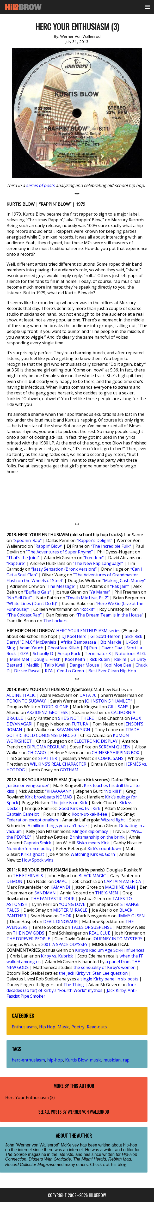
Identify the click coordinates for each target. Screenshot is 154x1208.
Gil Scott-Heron (105, 636)
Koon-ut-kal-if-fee (89, 814)
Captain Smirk (37, 843)
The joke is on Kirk (69, 803)
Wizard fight (113, 820)
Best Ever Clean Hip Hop (112, 671)
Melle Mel (19, 659)
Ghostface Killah (63, 648)
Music (63, 1027)
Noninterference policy (29, 848)
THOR (65, 916)
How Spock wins (37, 860)
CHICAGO (37, 752)
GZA (24, 653)
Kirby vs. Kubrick (57, 956)
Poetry (77, 1027)
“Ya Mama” (99, 592)
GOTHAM (69, 770)
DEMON (14, 881)
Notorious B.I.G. (130, 653)
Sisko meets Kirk (93, 843)
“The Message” (61, 586)
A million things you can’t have (57, 825)
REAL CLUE (99, 933)
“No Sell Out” (19, 598)
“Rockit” (87, 609)
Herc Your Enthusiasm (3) (30, 1097)
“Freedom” (93, 557)
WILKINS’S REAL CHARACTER (58, 764)
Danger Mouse (84, 665)
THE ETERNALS (28, 875)
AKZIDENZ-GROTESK (47, 712)
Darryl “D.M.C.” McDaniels (31, 642)
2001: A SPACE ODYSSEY (64, 944)
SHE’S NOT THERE (76, 718)
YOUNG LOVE (72, 904)
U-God (132, 642)
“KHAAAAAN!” (58, 791)
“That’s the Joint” (23, 557)
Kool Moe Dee (117, 665)
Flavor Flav (111, 648)
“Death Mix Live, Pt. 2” (87, 598)
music (95, 1060)
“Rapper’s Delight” (94, 540)
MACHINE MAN (120, 887)
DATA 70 (87, 695)
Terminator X (98, 653)
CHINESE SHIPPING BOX (115, 752)
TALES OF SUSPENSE (91, 927)
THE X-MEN (106, 893)
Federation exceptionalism (32, 820)
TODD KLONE (54, 707)
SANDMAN (45, 893)
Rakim (120, 659)
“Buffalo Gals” (37, 592)
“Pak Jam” (119, 586)
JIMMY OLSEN (131, 916)
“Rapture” (16, 563)
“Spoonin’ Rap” (27, 540)
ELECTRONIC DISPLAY (96, 741)
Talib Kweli (54, 665)
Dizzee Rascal (27, 671)
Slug (11, 648)
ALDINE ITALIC (21, 695)
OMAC (61, 881)
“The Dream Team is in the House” (109, 615)
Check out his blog (108, 1164)
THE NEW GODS (28, 933)
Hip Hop (47, 1027)
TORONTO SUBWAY (26, 701)
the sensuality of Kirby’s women (104, 967)
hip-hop (55, 1060)
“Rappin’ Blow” (48, 546)
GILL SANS (118, 707)
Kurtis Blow (76, 1060)
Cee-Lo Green (70, 671)
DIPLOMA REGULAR (46, 747)
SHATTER (47, 758)
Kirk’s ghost (32, 854)
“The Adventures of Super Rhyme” (59, 552)
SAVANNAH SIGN (73, 730)
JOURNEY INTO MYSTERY (117, 939)
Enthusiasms (24, 1027)
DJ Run (90, 648)
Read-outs (97, 1027)
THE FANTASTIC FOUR (52, 898)
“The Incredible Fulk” (111, 546)
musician (112, 1060)
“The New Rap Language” (98, 563)
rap (126, 1060)
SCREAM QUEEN (115, 747)
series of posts (40, 185)
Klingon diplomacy (90, 831)
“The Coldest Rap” (24, 615)
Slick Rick (133, 636)
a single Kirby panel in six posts (107, 979)
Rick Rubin (99, 659)
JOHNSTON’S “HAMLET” (108, 701)
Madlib (33, 665)
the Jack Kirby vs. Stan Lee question (93, 973)
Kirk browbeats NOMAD (48, 797)
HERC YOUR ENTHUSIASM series (88, 630)
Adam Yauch (31, 648)
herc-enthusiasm (28, 1060)
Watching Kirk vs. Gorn (93, 854)
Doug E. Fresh (46, 659)
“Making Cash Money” (124, 580)
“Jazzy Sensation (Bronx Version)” (64, 569)
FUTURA (80, 724)
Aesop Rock (69, 653)
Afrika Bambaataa (78, 642)
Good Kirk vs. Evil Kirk (79, 808)
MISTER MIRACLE (70, 910)
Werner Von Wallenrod (88, 1112)
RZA (49, 671)
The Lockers (55, 621)
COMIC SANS (111, 758)
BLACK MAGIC (92, 875)
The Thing (73, 984)
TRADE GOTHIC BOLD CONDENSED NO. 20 (73, 732)
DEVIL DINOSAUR (60, 921)
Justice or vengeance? (28, 785)
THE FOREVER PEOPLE (28, 939)
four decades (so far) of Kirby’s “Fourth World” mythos (71, 987)
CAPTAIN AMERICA (122, 881)
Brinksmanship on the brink (97, 837)
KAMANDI (60, 887)
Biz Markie (110, 642)
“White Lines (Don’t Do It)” (32, 603)
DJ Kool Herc (73, 636)
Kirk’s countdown (104, 848)
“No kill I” (113, 791)
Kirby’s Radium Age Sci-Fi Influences (109, 950)
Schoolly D (43, 653)
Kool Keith (75, 659)
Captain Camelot (23, 814)
